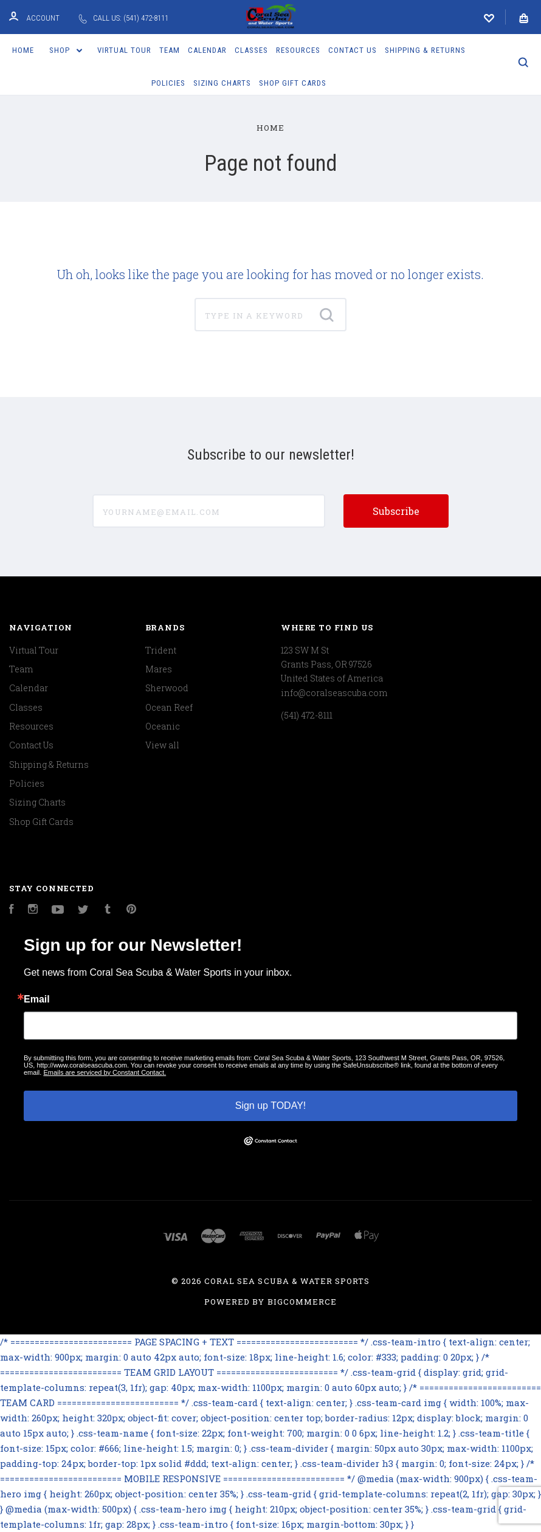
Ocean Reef (169, 707)
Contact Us (352, 50)
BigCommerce (302, 1301)
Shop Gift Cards (292, 83)
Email (37, 999)
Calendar (207, 50)
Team (169, 50)
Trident (160, 650)
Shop (65, 50)
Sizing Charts (222, 83)
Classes (251, 50)
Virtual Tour (124, 50)
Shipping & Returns (425, 50)
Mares (158, 669)
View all (162, 745)
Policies (168, 83)
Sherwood (166, 688)
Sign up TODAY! (270, 1105)
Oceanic (162, 726)
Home (23, 50)
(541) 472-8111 (307, 715)
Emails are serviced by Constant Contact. (104, 1072)
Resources (298, 50)
